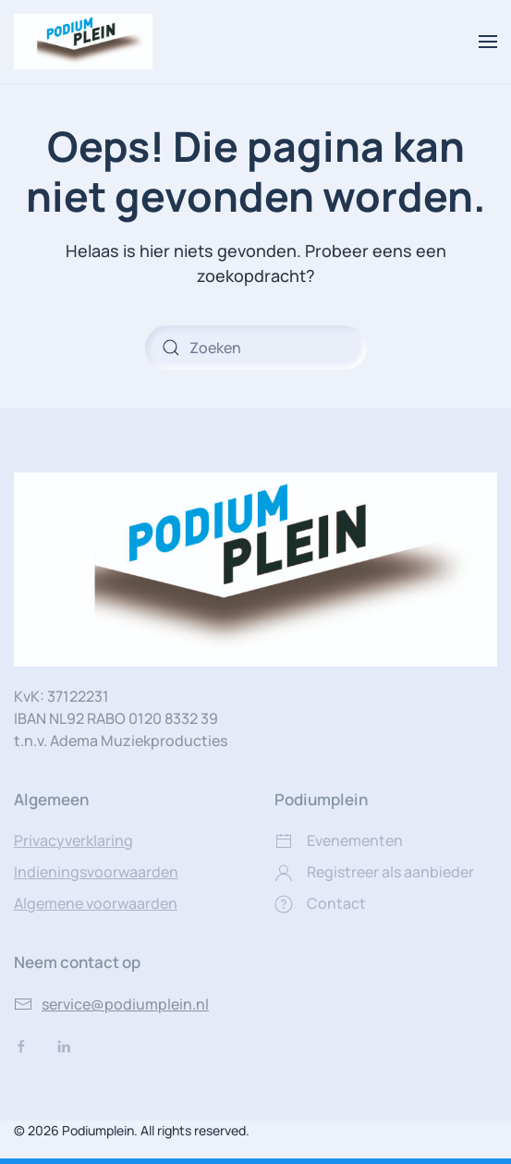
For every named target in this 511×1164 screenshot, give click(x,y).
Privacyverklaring (73, 840)
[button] (488, 41)
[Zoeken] (256, 347)
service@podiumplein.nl (111, 1004)
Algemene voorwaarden (95, 903)
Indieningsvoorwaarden (96, 872)
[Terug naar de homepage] (83, 41)
